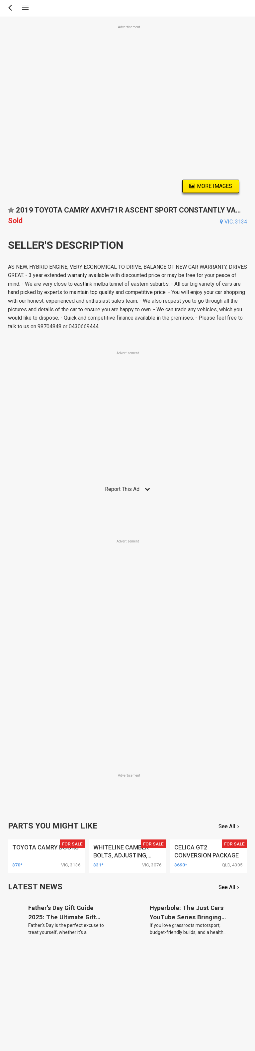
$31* (98, 864)
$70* (17, 864)
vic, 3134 (235, 222)
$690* (180, 864)
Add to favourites (11, 212)
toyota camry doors (45, 847)
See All (226, 826)
